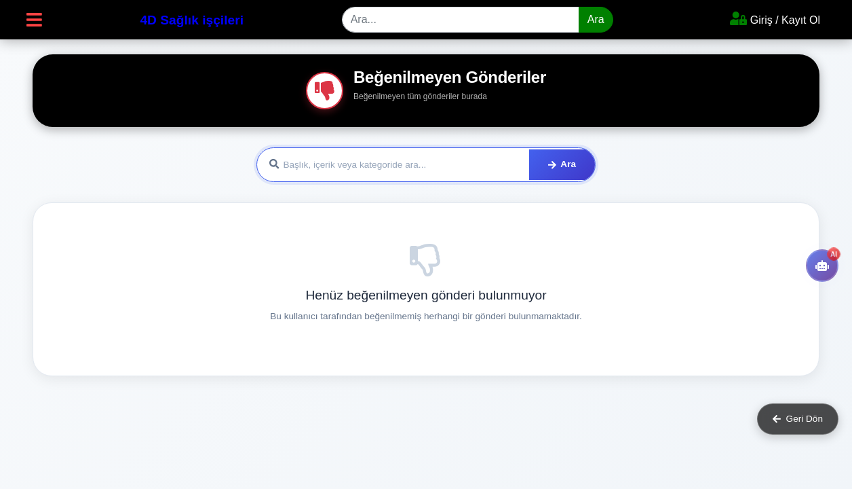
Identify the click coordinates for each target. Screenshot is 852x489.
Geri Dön (798, 419)
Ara (595, 19)
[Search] (460, 20)
